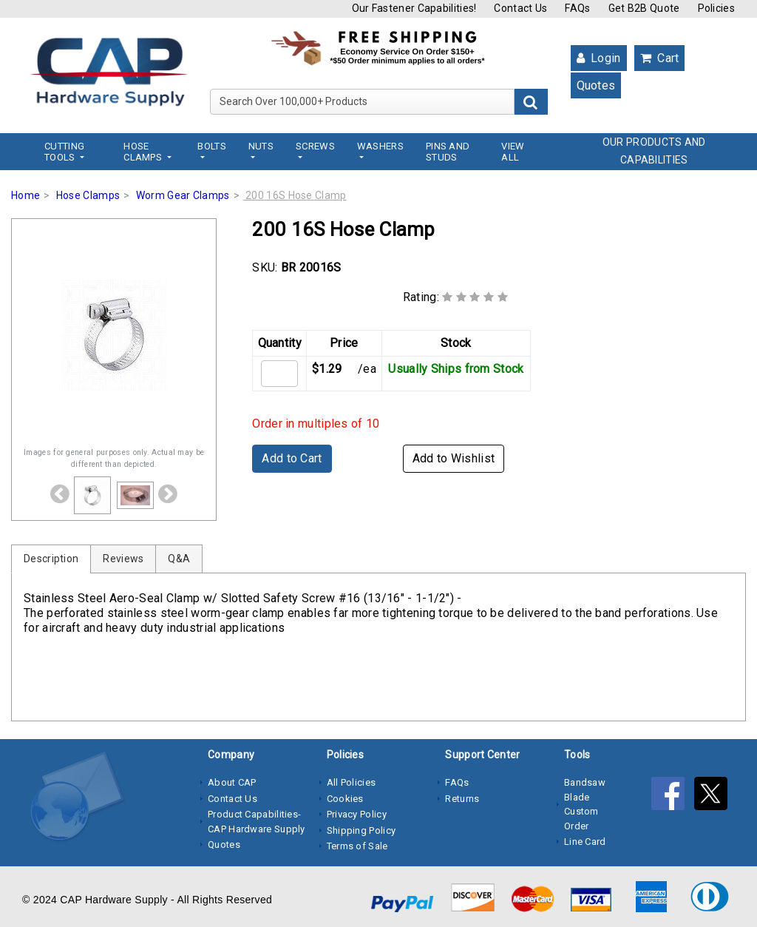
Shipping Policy (361, 830)
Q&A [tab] (179, 558)
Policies (716, 8)
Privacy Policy (357, 814)
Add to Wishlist (454, 458)
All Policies (351, 782)
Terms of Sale (357, 846)
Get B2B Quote (644, 8)
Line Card (585, 841)
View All (512, 152)
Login (599, 58)
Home (25, 195)
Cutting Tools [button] (64, 152)
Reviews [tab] (123, 558)
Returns (462, 798)
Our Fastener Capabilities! (414, 8)
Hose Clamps (88, 195)
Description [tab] (51, 558)
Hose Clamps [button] (143, 152)
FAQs (577, 8)
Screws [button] (315, 146)
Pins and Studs (447, 152)
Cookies (345, 798)
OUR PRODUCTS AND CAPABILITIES (654, 151)
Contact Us (520, 8)
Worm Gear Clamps (183, 195)
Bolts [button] (211, 146)
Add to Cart (292, 458)
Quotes (596, 85)
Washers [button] (380, 146)
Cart (659, 58)
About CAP (232, 782)
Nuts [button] (261, 146)
